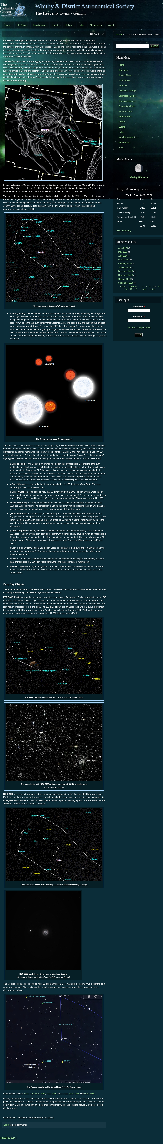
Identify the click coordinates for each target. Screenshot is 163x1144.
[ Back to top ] (8, 1137)
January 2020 (124, 267)
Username (139, 306)
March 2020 (123, 259)
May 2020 (122, 252)
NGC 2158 (40, 1093)
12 (135, 289)
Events (55, 25)
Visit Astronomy (123, 230)
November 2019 (125, 275)
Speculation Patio (127, 106)
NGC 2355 (74, 1093)
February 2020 (125, 263)
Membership (96, 25)
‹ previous (132, 286)
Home (7, 25)
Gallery (68, 25)
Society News (39, 25)
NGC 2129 (29, 1093)
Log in (6, 1125)
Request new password (139, 327)
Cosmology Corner (127, 96)
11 (131, 289)
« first (122, 286)
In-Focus (123, 85)
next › (144, 289)
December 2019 (125, 271)
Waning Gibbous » (139, 177)
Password (139, 316)
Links (81, 25)
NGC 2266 (51, 1093)
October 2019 (124, 279)
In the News (124, 80)
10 (126, 289)
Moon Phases (125, 116)
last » (152, 289)
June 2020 (123, 248)
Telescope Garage (127, 90)
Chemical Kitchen (127, 101)
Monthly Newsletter (128, 137)
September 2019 (125, 283)
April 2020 (122, 256)
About (111, 25)
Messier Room (125, 111)
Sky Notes (21, 25)
